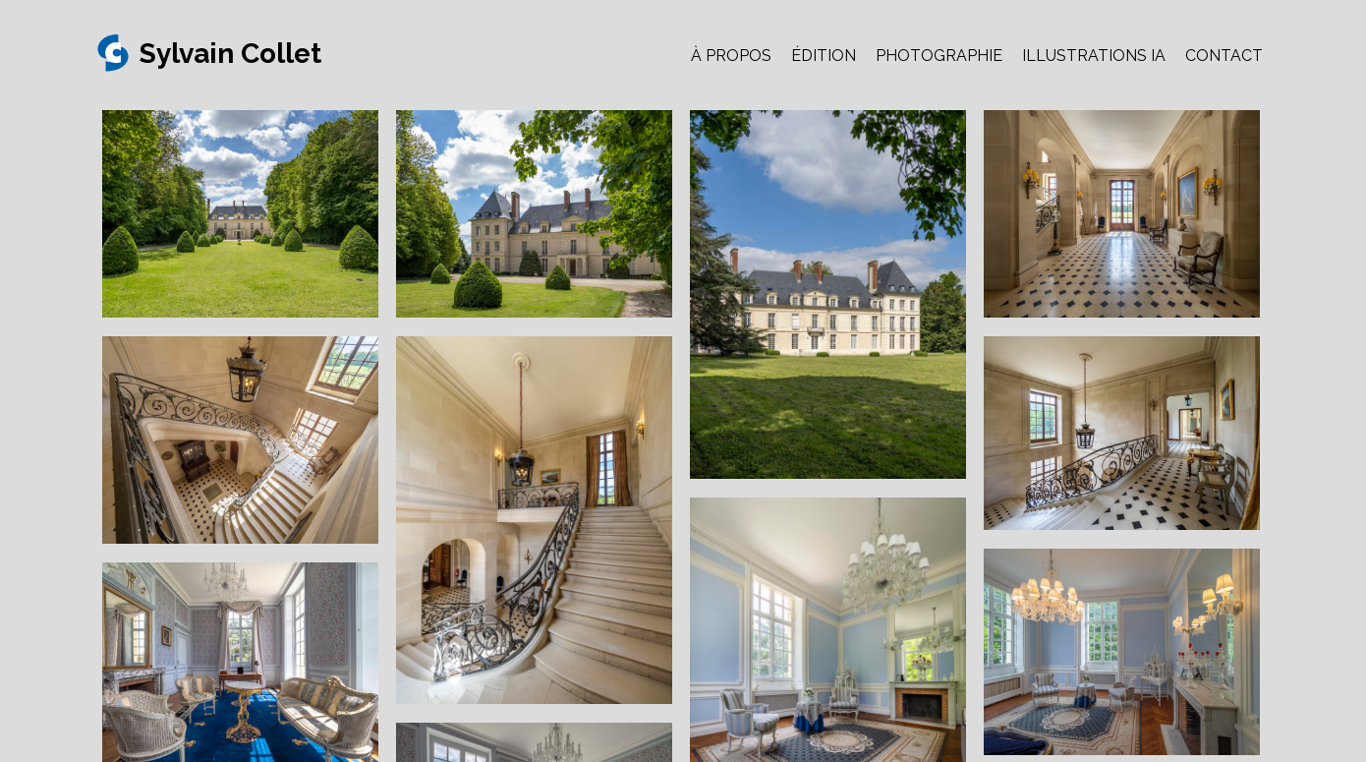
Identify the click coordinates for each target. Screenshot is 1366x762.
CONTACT (1224, 55)
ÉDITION (823, 55)
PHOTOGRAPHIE (939, 55)
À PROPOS (731, 55)
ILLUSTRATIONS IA (1094, 55)
